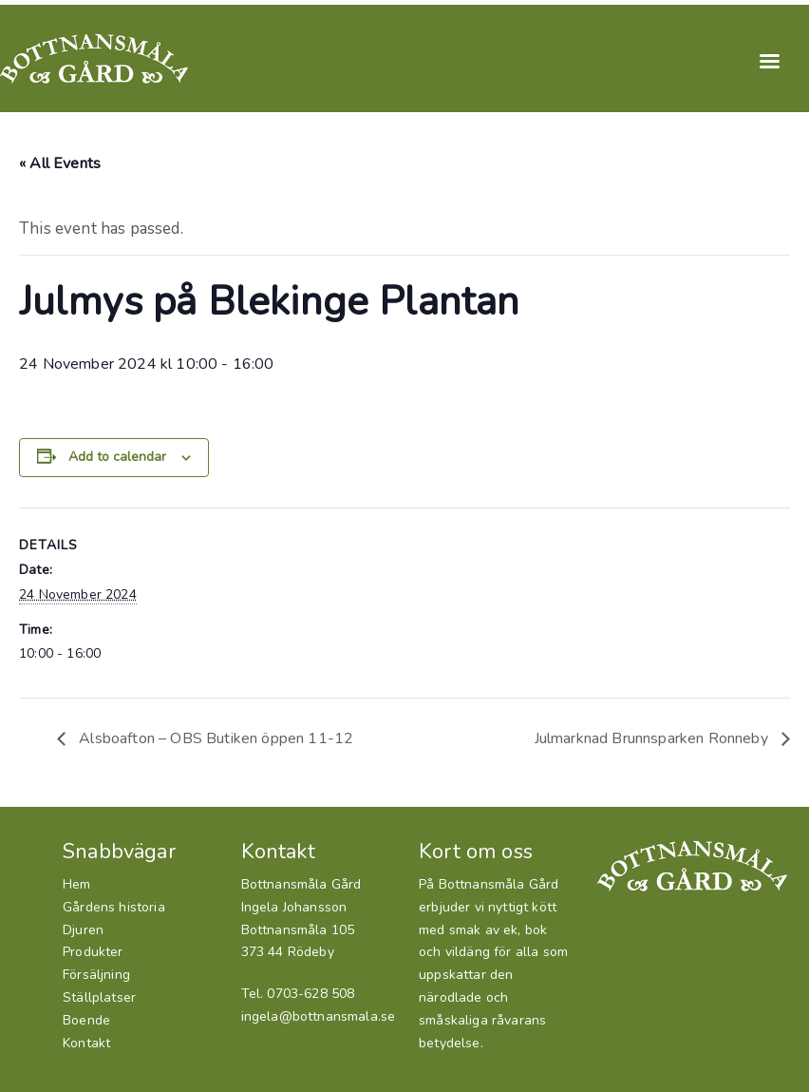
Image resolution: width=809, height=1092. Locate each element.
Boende (86, 1020)
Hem (77, 884)
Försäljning (96, 975)
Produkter (93, 952)
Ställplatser (99, 997)
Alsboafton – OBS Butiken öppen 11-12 (214, 738)
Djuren (83, 930)
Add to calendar (117, 457)
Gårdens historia (114, 907)
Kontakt (86, 1043)
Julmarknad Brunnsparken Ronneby (653, 738)
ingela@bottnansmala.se (318, 1016)
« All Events (60, 163)
